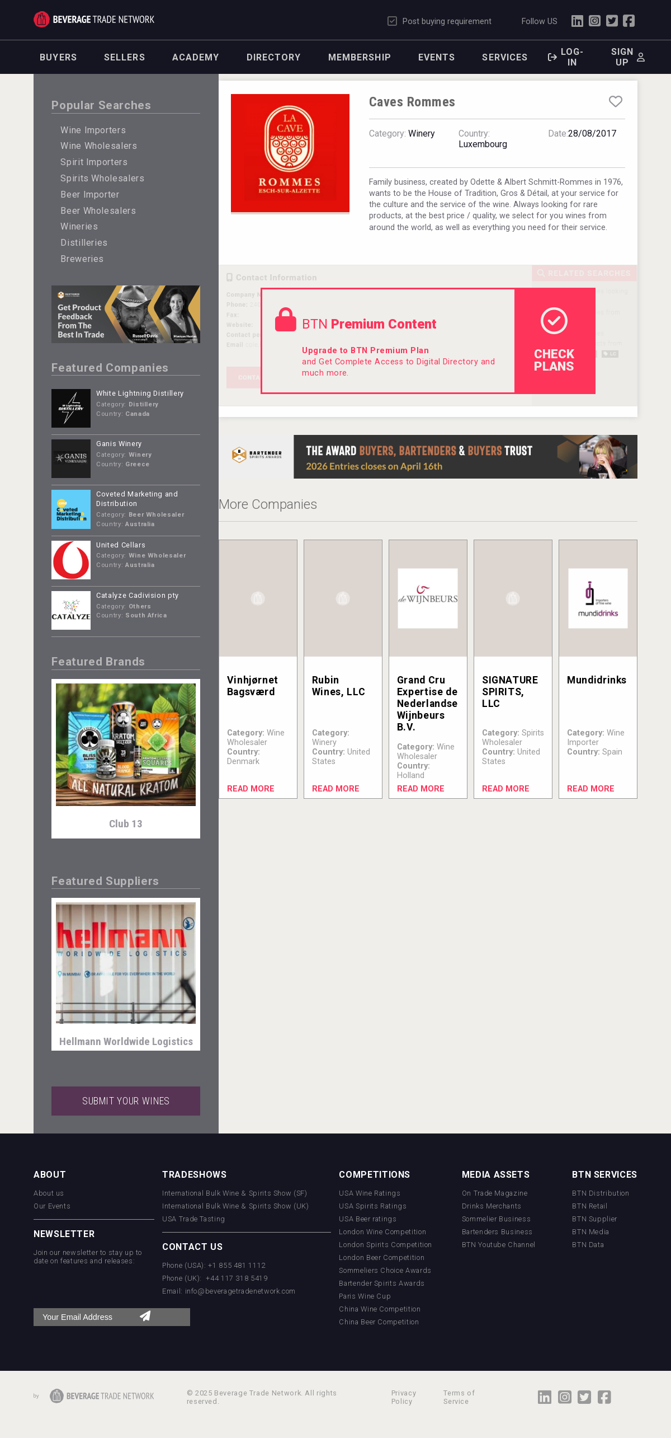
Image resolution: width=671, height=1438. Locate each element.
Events (437, 57)
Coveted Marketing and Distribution (137, 499)
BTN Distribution (600, 1193)
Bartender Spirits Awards (381, 1283)
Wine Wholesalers (98, 145)
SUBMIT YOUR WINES (126, 1101)
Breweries (82, 259)
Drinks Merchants (492, 1206)
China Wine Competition (379, 1309)
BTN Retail (589, 1206)
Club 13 (126, 823)
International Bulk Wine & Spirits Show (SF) (235, 1193)
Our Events (52, 1206)
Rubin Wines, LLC (338, 685)
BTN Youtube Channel (499, 1244)
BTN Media (590, 1232)
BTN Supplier (594, 1219)
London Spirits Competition (385, 1244)
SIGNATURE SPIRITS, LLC (510, 691)
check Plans (554, 340)
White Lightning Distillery (140, 393)
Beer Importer (89, 194)
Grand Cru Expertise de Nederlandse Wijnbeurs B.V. (427, 703)
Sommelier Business (496, 1219)
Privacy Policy (403, 1397)
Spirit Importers (93, 162)
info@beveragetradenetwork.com (240, 1291)
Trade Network (94, 19)
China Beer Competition (379, 1322)
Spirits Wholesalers (102, 178)
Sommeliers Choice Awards (385, 1270)
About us (49, 1193)
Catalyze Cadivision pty (137, 595)
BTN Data (588, 1244)
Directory (274, 57)
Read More (251, 789)
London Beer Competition (381, 1257)
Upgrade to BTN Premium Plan (365, 350)
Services (505, 57)
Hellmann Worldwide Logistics (126, 1041)
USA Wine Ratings (369, 1193)
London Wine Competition (382, 1232)
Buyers (58, 57)
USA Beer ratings (367, 1219)
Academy (196, 57)
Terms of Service (459, 1397)
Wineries (79, 226)
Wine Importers (93, 130)
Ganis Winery (119, 443)
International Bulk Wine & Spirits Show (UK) (235, 1206)
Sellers (124, 57)
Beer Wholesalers (98, 210)
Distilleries (84, 242)
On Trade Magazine (495, 1193)
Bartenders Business (497, 1232)
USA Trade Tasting (193, 1219)
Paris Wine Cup (365, 1296)
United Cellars (120, 545)
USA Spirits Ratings (373, 1206)
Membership (359, 57)
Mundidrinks (597, 680)
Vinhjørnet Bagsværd (252, 685)
